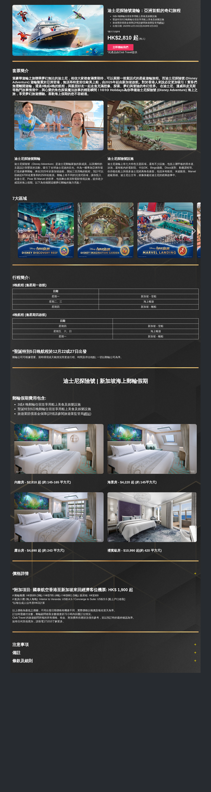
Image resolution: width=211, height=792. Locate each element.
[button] (194, 231)
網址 (161, 22)
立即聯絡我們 (120, 47)
